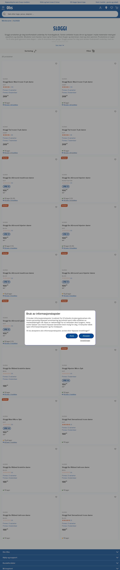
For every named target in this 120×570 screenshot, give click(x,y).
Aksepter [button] (86, 336)
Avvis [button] (72, 336)
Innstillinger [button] (85, 340)
